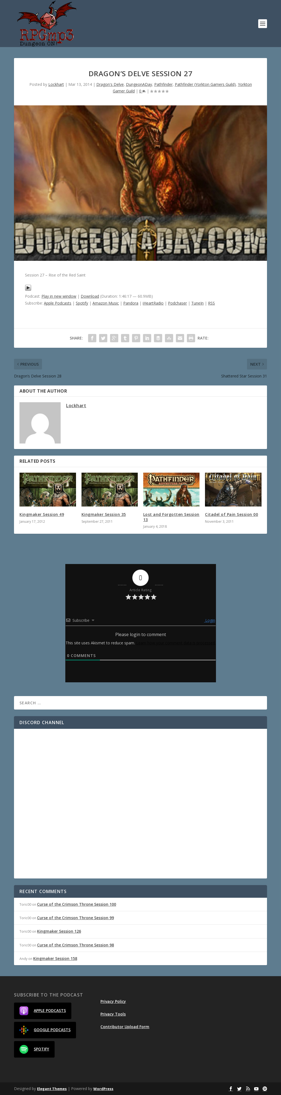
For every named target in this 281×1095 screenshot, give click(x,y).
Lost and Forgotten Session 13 (171, 517)
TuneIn (197, 303)
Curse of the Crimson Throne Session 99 (75, 917)
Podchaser (177, 303)
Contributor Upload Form (124, 1026)
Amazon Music (105, 303)
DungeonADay (139, 84)
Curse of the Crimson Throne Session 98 (75, 945)
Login (209, 620)
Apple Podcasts (57, 303)
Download (90, 296)
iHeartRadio (153, 303)
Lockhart (56, 84)
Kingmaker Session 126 (59, 931)
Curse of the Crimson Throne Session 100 (76, 904)
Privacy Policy (113, 1001)
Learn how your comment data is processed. (176, 642)
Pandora (130, 303)
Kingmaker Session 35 (104, 514)
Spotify (82, 303)
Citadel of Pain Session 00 (231, 514)
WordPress (103, 1088)
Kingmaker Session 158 (55, 958)
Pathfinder (163, 84)
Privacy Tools (113, 1014)
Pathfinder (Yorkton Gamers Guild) (205, 84)
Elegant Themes (52, 1088)
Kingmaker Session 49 (41, 514)
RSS (211, 303)
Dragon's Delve (110, 84)
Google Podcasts (45, 1030)
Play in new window (58, 296)
